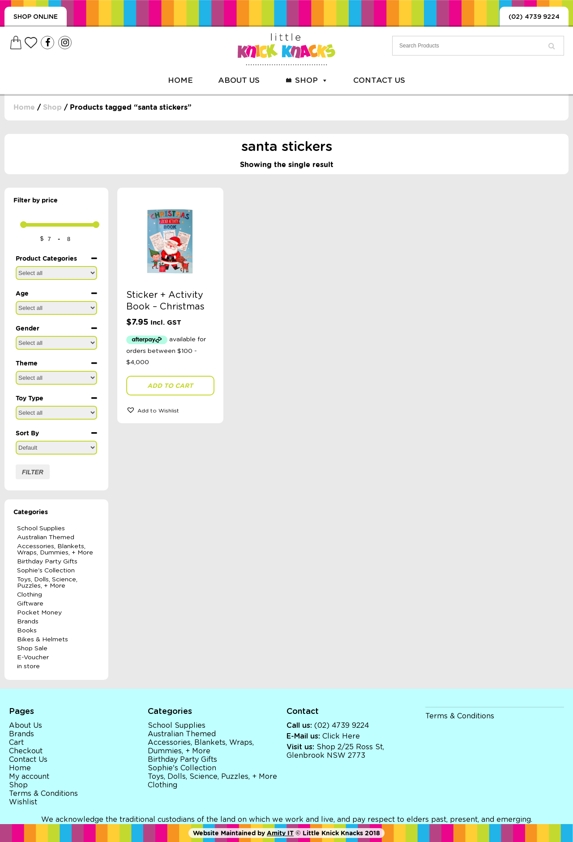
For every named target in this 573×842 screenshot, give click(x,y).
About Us (239, 80)
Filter (32, 472)
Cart (16, 742)
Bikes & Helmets (42, 639)
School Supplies (41, 528)
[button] (170, 409)
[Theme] (56, 378)
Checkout (26, 751)
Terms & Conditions (43, 793)
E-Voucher (33, 657)
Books (27, 630)
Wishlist (23, 802)
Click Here (341, 736)
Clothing (29, 595)
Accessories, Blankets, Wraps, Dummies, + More (55, 549)
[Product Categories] (56, 273)
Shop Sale (32, 648)
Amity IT (280, 833)
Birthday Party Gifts (47, 561)
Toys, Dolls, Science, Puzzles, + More (47, 582)
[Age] (56, 308)
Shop (311, 80)
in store (28, 666)
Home (180, 80)
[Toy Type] (56, 413)
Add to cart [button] (170, 385)
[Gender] (56, 343)
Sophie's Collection (46, 570)
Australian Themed (45, 537)
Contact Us (379, 80)
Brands (27, 622)
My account (29, 776)
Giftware (30, 604)
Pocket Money (39, 613)
